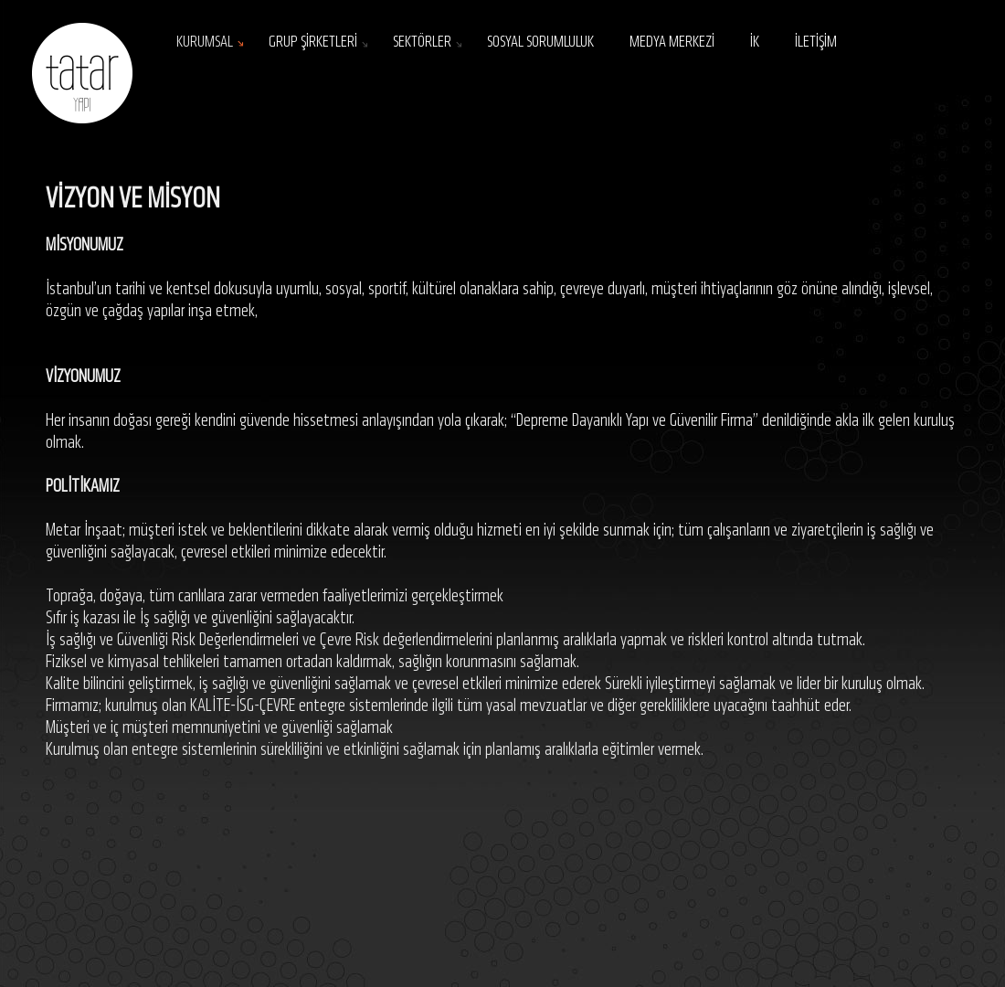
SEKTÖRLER (422, 42)
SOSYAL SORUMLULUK (540, 42)
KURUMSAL (204, 42)
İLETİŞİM (816, 42)
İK (754, 42)
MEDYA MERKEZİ (671, 42)
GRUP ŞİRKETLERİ (313, 42)
